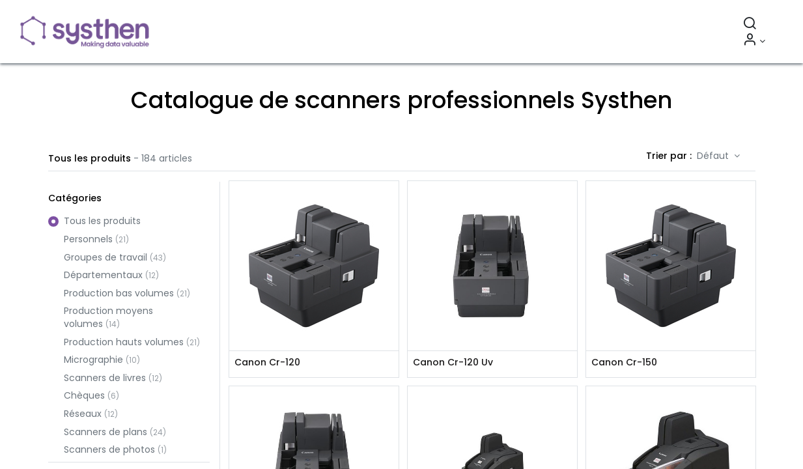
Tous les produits (102, 221)
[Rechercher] (747, 24)
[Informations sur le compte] (751, 41)
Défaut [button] (714, 155)
